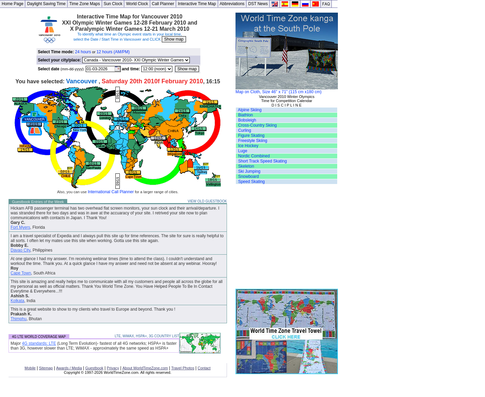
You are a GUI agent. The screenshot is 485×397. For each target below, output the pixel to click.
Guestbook (94, 368)
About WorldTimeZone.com (145, 368)
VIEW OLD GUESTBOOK (207, 201)
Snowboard (248, 176)
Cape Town (21, 273)
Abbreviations (232, 3)
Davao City (20, 250)
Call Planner (163, 3)
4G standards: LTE (39, 343)
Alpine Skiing (249, 110)
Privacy (113, 368)
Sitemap (46, 368)
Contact (204, 368)
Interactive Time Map (197, 3)
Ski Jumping (249, 171)
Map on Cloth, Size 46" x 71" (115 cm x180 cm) (287, 90)
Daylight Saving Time (46, 3)
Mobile (30, 368)
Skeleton (246, 166)
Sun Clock (113, 3)
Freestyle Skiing (252, 140)
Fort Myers (20, 227)
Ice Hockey (248, 145)
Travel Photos (182, 368)
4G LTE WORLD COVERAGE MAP (39, 337)
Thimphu (19, 318)
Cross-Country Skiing (257, 125)
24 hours (83, 51)
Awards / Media (69, 368)
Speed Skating (251, 181)
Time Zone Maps (84, 3)
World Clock (137, 3)
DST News (258, 3)
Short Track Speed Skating (262, 161)
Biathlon (245, 115)
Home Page (12, 3)
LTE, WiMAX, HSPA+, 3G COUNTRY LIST (147, 336)
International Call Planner (111, 191)
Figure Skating (251, 135)
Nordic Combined (254, 156)
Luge (242, 150)
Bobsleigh (247, 120)
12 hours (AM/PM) (113, 51)
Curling (244, 130)
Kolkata (17, 300)
